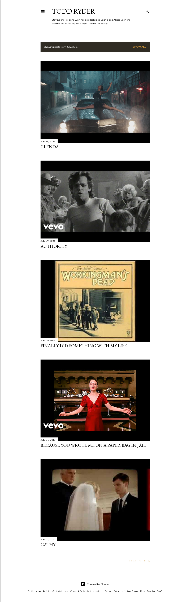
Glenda (50, 147)
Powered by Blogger (95, 584)
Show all (139, 46)
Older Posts (139, 561)
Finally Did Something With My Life (84, 346)
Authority (54, 246)
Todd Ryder (73, 11)
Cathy (48, 545)
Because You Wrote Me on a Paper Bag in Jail (93, 445)
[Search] (147, 10)
